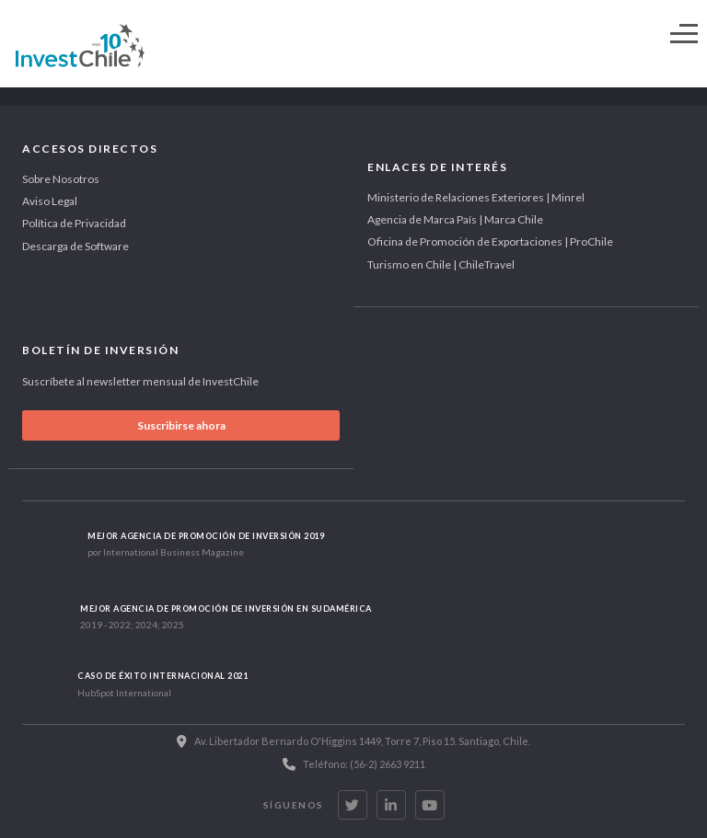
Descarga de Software (75, 246)
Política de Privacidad (74, 223)
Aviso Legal (49, 201)
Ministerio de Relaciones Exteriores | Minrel (476, 197)
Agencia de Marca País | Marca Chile (455, 219)
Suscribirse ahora (181, 425)
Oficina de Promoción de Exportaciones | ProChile (490, 241)
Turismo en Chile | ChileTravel (441, 264)
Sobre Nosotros (60, 179)
